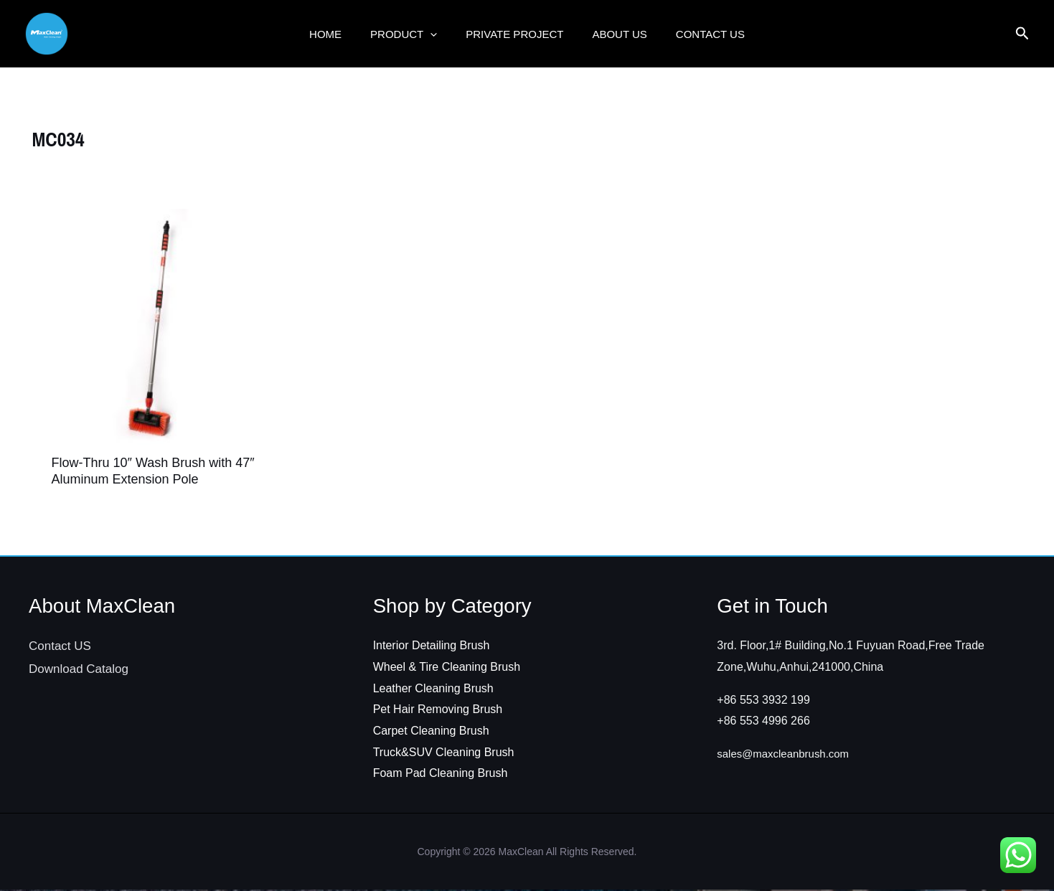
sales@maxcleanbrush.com (787, 755)
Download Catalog (78, 670)
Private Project (514, 33)
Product (410, 33)
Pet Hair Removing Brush (438, 710)
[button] (437, 33)
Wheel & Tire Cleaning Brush (446, 668)
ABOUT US (612, 33)
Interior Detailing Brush (431, 647)
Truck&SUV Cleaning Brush (443, 754)
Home (340, 33)
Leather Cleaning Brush (433, 690)
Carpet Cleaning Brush (431, 732)
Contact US (696, 33)
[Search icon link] (1022, 35)
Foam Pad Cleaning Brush (440, 774)
